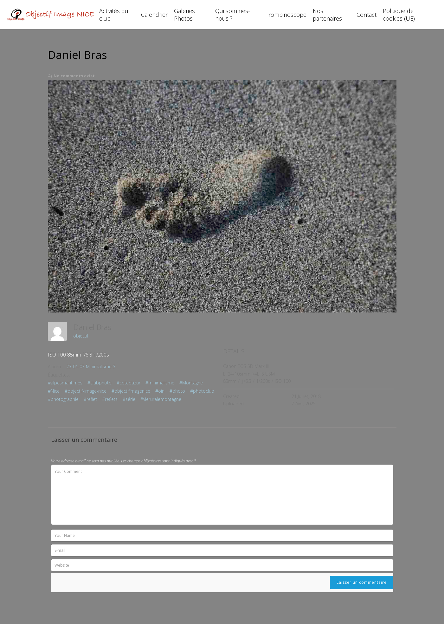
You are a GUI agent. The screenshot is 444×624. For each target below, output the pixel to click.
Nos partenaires (327, 14)
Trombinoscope (286, 14)
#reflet (90, 399)
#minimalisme (159, 383)
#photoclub (202, 391)
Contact (366, 14)
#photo (177, 391)
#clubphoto (99, 383)
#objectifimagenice (131, 391)
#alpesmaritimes (65, 383)
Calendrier (154, 14)
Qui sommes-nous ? (232, 14)
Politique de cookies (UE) (399, 14)
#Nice (54, 391)
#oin (159, 391)
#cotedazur (128, 383)
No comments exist (74, 76)
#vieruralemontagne (160, 399)
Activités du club (113, 14)
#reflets (110, 399)
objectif (80, 336)
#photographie (63, 399)
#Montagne (191, 383)
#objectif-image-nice (85, 391)
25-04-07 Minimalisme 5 (90, 366)
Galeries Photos (184, 14)
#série (129, 399)
